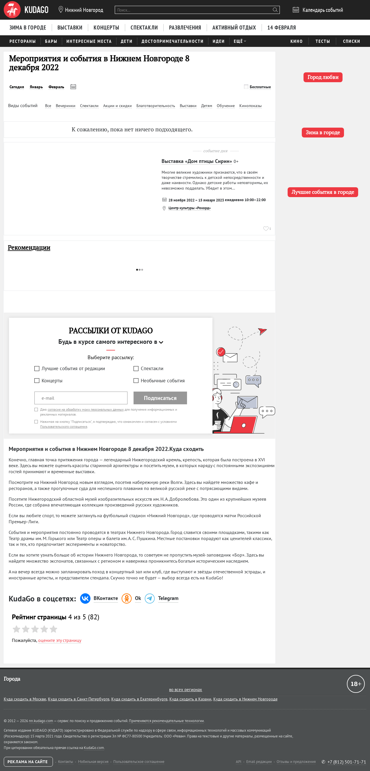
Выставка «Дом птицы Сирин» (197, 161)
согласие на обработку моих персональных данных (86, 409)
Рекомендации (29, 248)
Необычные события (163, 380)
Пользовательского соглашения (63, 426)
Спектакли (152, 368)
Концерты (52, 380)
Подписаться (160, 398)
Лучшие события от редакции (73, 368)
